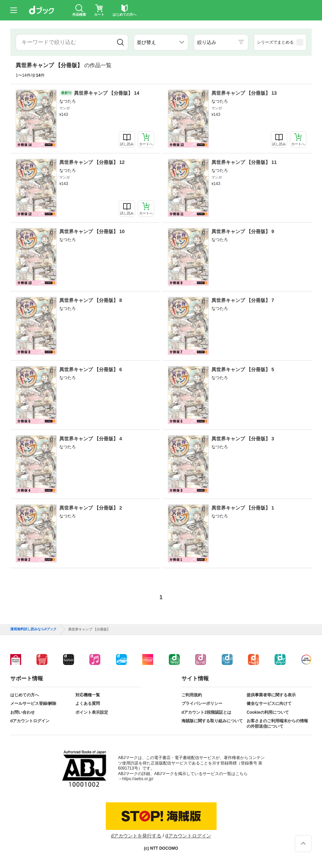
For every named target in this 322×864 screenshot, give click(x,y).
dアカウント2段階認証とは (206, 712)
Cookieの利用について (268, 712)
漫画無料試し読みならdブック (33, 629)
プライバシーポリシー (201, 703)
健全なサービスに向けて (269, 703)
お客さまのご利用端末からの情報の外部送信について (277, 723)
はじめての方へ (24, 695)
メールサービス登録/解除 (33, 703)
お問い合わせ (22, 712)
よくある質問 (87, 703)
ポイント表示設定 (91, 712)
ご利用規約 (191, 695)
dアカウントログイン (29, 720)
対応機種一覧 (87, 695)
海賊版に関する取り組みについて (212, 720)
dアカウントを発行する (136, 835)
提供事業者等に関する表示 (271, 695)
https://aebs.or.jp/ (137, 778)
